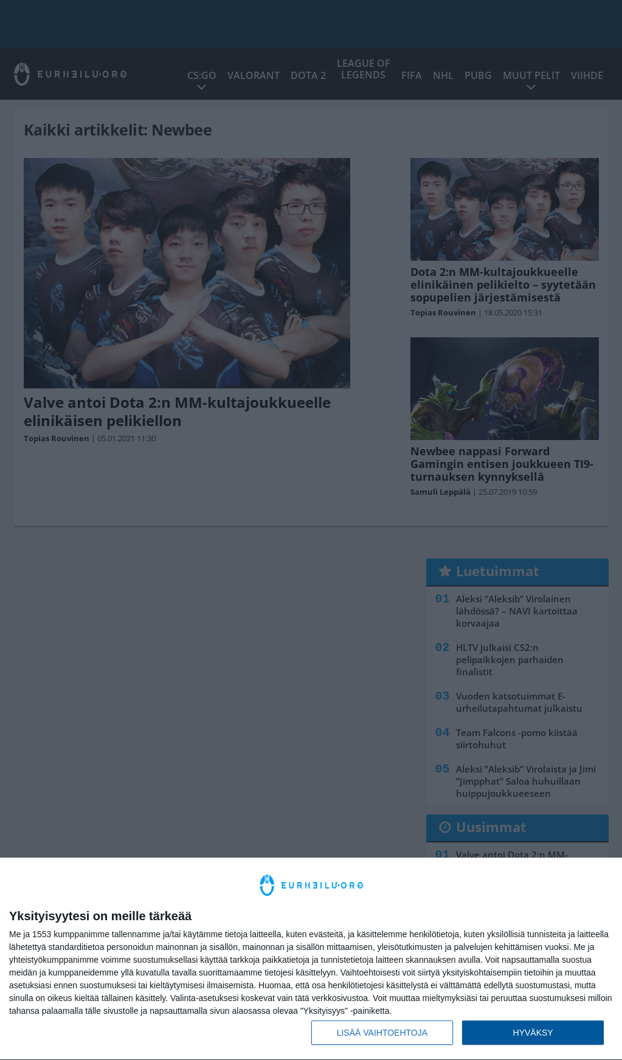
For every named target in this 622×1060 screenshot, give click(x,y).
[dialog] (311, 959)
